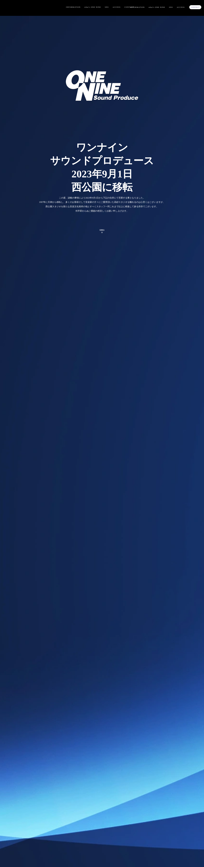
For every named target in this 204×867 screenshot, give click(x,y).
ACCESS (116, 7)
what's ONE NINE (92, 7)
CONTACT (129, 7)
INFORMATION (73, 7)
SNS (107, 7)
